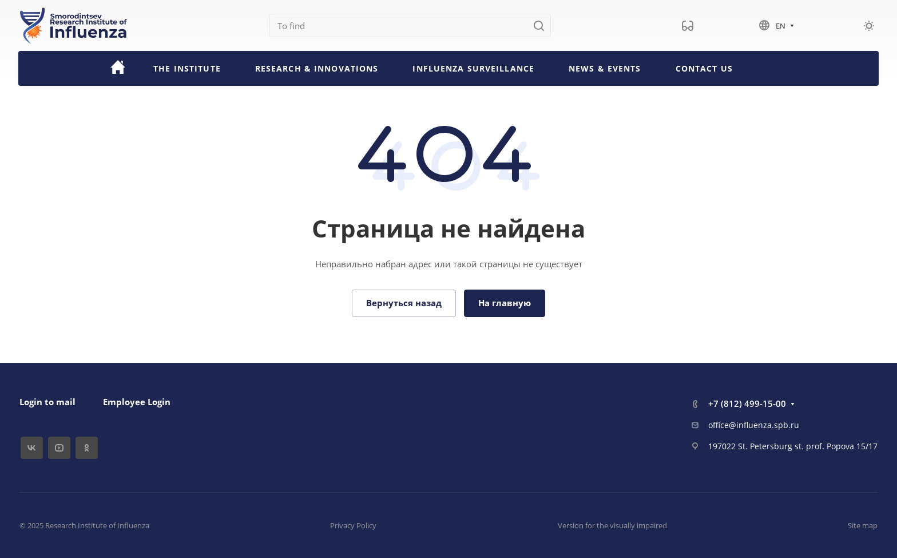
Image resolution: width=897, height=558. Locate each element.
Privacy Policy (353, 525)
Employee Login (136, 401)
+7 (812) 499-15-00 (747, 403)
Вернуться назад (404, 302)
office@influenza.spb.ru (753, 425)
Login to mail (47, 401)
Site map (863, 525)
